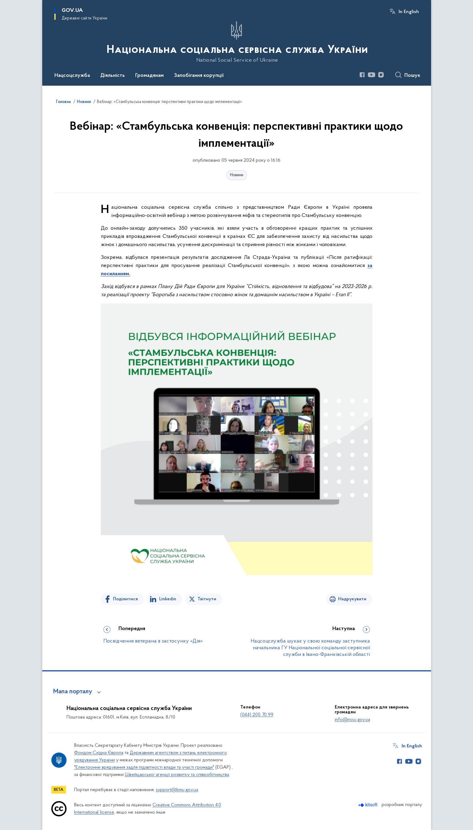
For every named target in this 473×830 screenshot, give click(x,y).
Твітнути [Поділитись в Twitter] (206, 599)
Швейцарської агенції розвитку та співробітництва (177, 774)
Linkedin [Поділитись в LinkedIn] (167, 599)
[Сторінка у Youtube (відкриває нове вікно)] (371, 74)
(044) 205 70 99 (256, 714)
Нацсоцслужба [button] (72, 75)
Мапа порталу (72, 691)
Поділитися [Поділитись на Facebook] (125, 599)
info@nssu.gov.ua (352, 719)
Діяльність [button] (112, 75)
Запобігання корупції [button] (199, 75)
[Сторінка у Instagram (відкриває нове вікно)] (381, 74)
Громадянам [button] (149, 75)
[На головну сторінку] (236, 42)
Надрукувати (352, 599)
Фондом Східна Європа (98, 752)
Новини (236, 175)
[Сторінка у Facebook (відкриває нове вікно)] (362, 74)
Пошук (412, 75)
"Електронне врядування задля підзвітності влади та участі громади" (144, 767)
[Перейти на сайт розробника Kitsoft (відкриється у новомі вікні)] (369, 805)
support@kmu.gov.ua (177, 789)
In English (409, 11)
